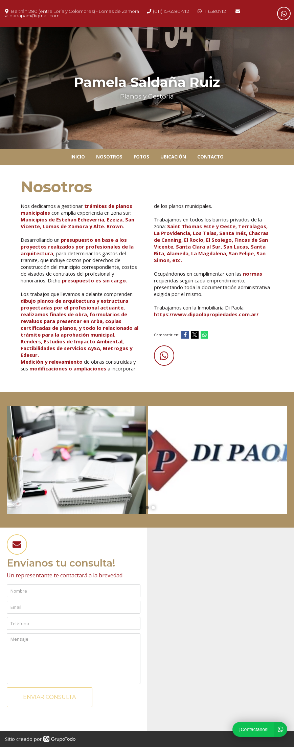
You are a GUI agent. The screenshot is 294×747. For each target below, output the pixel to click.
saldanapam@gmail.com (31, 15)
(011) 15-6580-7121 (172, 11)
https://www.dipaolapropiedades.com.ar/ (206, 314)
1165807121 (216, 11)
